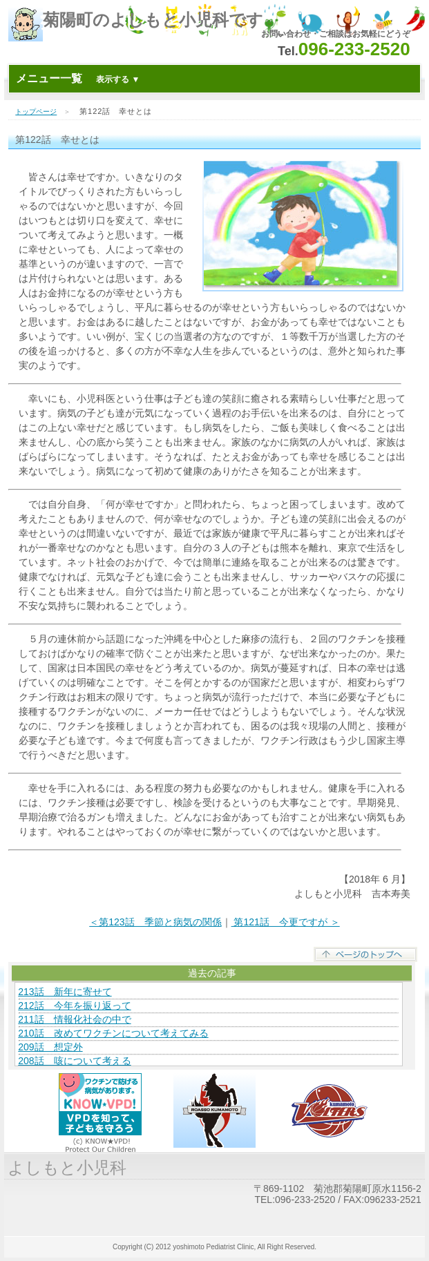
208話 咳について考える (74, 1060)
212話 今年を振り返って (74, 1005)
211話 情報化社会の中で (74, 1019)
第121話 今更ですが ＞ (285, 921)
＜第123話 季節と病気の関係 (155, 921)
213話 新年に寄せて (64, 991)
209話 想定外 (50, 1046)
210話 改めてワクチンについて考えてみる (113, 1033)
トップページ (36, 111)
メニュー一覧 (78, 78)
